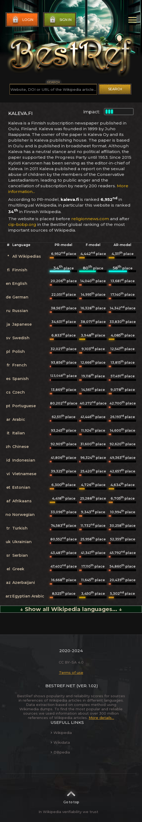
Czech (18, 392)
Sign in (60, 20)
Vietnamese (24, 473)
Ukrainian (22, 541)
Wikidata (60, 742)
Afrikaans (22, 501)
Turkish (20, 528)
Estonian (21, 487)
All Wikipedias (26, 256)
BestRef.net (60, 685)
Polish (18, 351)
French (19, 365)
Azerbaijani (23, 582)
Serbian (20, 555)
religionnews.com (90, 218)
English (19, 283)
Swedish (20, 337)
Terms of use (71, 672)
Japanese (22, 324)
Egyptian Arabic (28, 596)
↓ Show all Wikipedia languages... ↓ (71, 609)
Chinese (20, 446)
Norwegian (23, 514)
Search (115, 89)
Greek (18, 568)
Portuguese (24, 405)
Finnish (19, 269)
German (20, 297)
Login (22, 20)
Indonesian (23, 460)
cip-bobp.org (22, 224)
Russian (20, 310)
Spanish (20, 378)
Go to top (71, 795)
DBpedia (60, 752)
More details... (101, 717)
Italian (18, 433)
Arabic (18, 419)
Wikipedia (61, 732)
